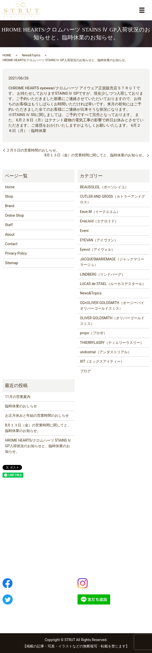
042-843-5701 (23, 555)
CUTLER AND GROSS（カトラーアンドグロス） (112, 199)
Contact (11, 244)
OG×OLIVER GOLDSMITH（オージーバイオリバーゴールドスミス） (112, 305)
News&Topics (31, 55)
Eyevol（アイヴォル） (97, 249)
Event (84, 231)
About (9, 234)
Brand (9, 206)
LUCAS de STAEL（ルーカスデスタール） (113, 284)
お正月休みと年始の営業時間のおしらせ (37, 415)
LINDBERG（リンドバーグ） (102, 274)
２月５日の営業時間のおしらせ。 (33, 150)
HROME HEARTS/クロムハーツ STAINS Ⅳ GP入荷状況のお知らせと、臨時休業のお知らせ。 (38, 446)
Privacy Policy (16, 253)
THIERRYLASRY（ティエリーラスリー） (112, 343)
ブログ (85, 371)
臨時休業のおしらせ (21, 406)
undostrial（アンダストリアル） (105, 352)
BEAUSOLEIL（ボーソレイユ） (104, 187)
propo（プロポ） (93, 333)
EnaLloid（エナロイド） (99, 221)
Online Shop (14, 215)
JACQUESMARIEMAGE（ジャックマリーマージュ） (112, 262)
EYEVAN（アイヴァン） (99, 240)
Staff (9, 225)
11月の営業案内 (17, 397)
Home (10, 187)
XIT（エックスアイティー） (102, 361)
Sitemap (11, 263)
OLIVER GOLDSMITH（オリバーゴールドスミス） (112, 321)
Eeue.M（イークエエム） (100, 212)
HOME (7, 55)
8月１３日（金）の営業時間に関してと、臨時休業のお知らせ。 (95, 155)
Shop (9, 196)
